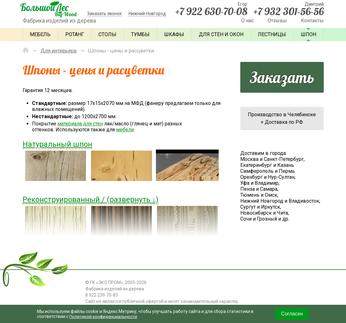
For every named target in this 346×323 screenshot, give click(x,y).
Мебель (40, 34)
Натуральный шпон (57, 144)
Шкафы (174, 34)
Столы (107, 34)
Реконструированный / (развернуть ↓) (90, 199)
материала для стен (80, 123)
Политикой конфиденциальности (103, 316)
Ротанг (74, 34)
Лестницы (272, 34)
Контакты (312, 21)
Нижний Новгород (147, 13)
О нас (247, 21)
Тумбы (140, 34)
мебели (125, 129)
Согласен (292, 313)
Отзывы (277, 21)
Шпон (308, 34)
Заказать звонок (104, 13)
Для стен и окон (221, 34)
